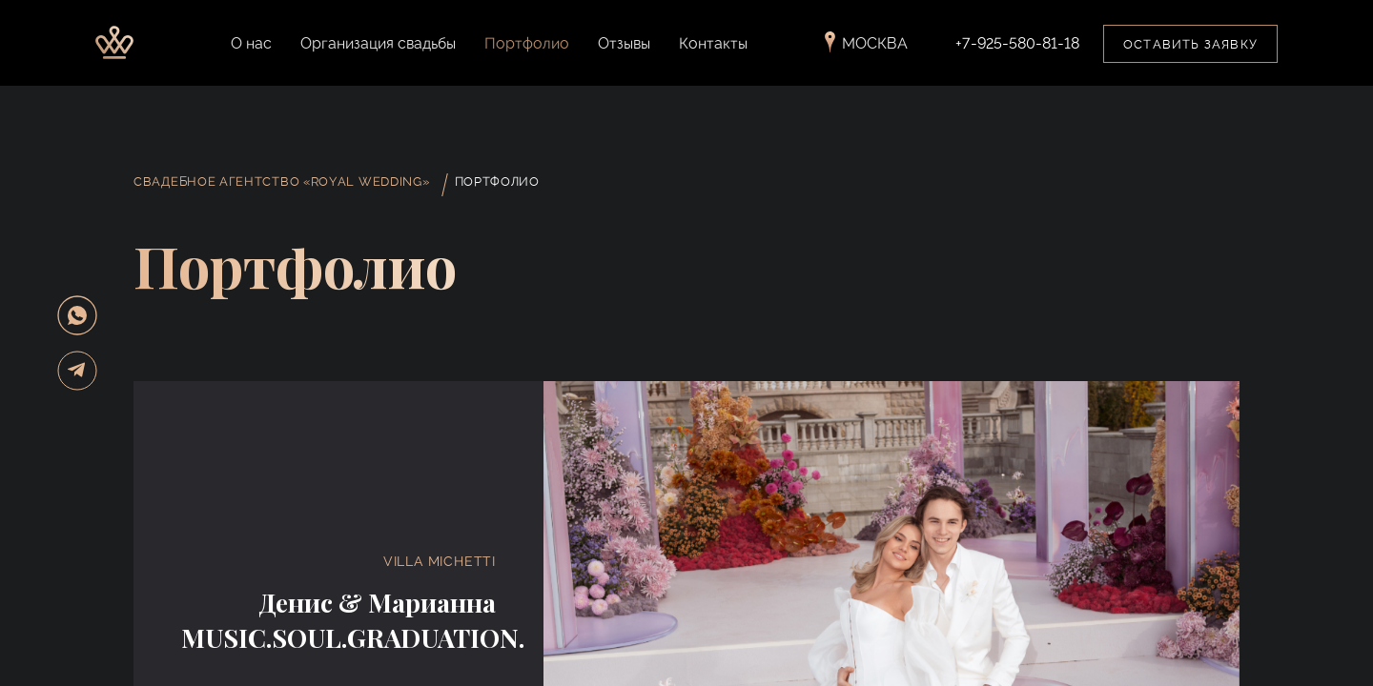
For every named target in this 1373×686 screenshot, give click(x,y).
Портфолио (526, 43)
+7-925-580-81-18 (1017, 43)
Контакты (713, 43)
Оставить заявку (1190, 44)
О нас (251, 43)
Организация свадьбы (378, 43)
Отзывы (624, 43)
